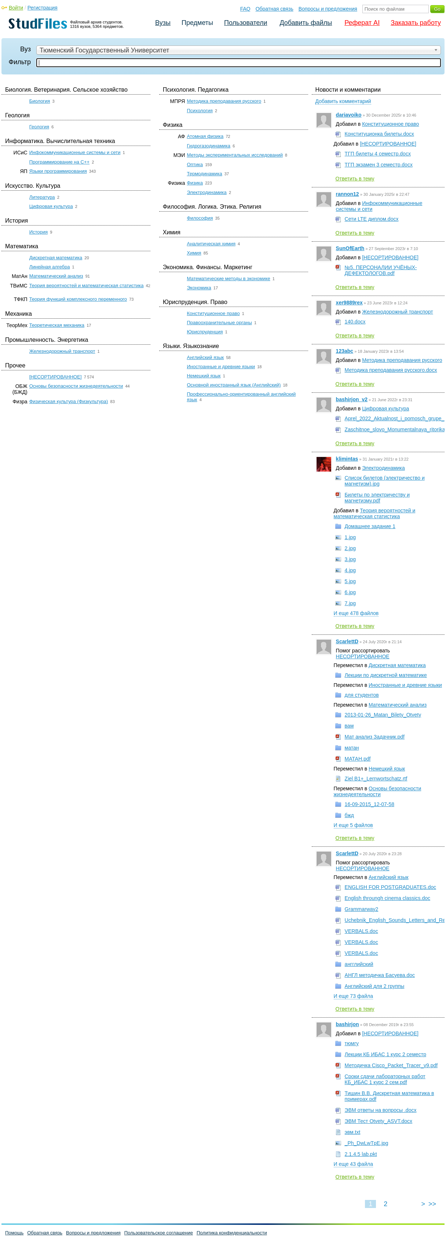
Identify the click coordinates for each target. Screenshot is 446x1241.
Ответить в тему (355, 179)
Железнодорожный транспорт (62, 351)
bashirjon (347, 1024)
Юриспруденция (205, 331)
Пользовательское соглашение (158, 1232)
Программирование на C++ (59, 162)
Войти (16, 8)
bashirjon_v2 (352, 399)
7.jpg (350, 603)
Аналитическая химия (211, 243)
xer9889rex (349, 302)
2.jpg (350, 548)
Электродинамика (206, 192)
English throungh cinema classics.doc (387, 898)
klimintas (347, 459)
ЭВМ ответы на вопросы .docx (381, 1110)
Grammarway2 (362, 909)
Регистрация (43, 8)
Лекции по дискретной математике (386, 675)
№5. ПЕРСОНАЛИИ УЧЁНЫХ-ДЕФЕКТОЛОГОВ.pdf (381, 270)
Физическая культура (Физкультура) (68, 401)
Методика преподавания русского (224, 101)
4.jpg (350, 570)
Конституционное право (213, 313)
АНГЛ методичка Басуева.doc (380, 975)
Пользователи (245, 22)
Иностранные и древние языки (221, 366)
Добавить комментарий (343, 101)
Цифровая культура (51, 206)
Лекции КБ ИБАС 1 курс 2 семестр (385, 1054)
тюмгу (352, 1043)
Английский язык (205, 357)
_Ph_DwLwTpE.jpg (366, 1143)
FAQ (245, 9)
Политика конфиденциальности (232, 1232)
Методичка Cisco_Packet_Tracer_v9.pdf (391, 1065)
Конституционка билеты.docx (379, 134)
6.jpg (350, 592)
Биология (39, 101)
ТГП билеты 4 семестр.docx (378, 154)
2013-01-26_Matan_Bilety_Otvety (383, 715)
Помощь (14, 1232)
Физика (195, 183)
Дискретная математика (56, 257)
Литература (42, 197)
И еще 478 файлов (356, 613)
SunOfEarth (350, 248)
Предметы (197, 22)
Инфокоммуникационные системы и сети (75, 152)
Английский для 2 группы (375, 986)
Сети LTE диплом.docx (372, 219)
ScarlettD (347, 641)
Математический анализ (56, 276)
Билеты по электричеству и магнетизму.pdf (377, 498)
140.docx (355, 322)
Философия (200, 218)
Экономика (199, 287)
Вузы (163, 22)
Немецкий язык (203, 375)
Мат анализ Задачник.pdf (375, 737)
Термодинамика (204, 173)
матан (352, 748)
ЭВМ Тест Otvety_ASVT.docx (379, 1121)
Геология (39, 126)
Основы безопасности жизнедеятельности (76, 386)
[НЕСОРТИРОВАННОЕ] (55, 377)
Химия (194, 253)
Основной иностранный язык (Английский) (234, 385)
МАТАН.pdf (358, 759)
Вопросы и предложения (328, 9)
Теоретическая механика (56, 325)
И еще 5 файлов (353, 825)
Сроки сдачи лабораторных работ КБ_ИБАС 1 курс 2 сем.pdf (385, 1079)
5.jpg (350, 581)
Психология (199, 110)
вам (349, 726)
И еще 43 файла (353, 1164)
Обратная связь (274, 9)
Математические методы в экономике (228, 278)
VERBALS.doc (361, 931)
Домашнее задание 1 (370, 526)
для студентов (362, 695)
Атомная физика (205, 136)
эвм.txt (353, 1132)
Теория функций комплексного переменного (78, 299)
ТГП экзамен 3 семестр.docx (379, 165)
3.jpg (350, 559)
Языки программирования (58, 171)
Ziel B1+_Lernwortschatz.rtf (376, 778)
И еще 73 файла (353, 996)
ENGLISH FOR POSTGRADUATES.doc (390, 887)
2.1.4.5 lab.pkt (361, 1154)
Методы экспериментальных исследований (234, 155)
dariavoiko (349, 115)
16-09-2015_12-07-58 (369, 804)
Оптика (195, 164)
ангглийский (359, 964)
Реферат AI (362, 22)
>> (432, 1204)
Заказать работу (416, 22)
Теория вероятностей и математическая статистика (86, 285)
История (38, 232)
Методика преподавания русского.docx (391, 370)
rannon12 (347, 194)
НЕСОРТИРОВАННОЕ (363, 656)
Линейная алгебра (49, 267)
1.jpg (350, 537)
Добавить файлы (305, 22)
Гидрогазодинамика (208, 146)
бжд (349, 815)
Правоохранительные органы (219, 322)
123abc (344, 351)
